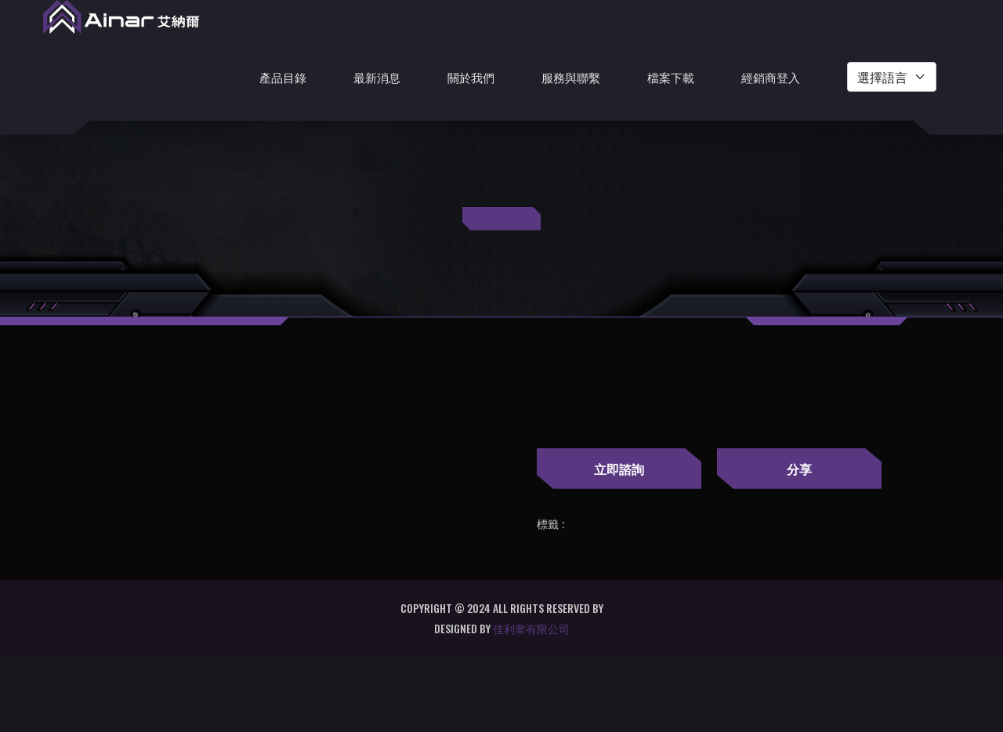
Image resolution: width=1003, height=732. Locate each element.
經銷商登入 (770, 76)
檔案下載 (670, 76)
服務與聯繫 (570, 76)
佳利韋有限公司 (531, 628)
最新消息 (376, 76)
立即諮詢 (619, 468)
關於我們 (470, 76)
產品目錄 (282, 76)
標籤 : (550, 524)
